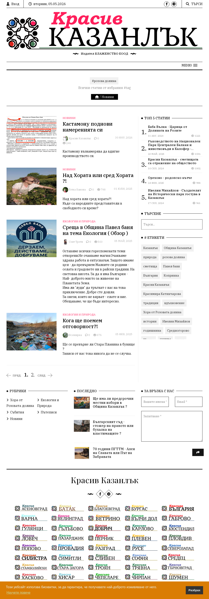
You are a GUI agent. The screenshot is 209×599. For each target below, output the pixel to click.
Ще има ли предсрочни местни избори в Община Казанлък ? (113, 402)
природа (150, 257)
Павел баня (171, 266)
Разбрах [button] (194, 590)
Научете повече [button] (18, 592)
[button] (189, 65)
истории (150, 321)
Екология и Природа (79, 221)
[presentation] (172, 454)
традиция (150, 303)
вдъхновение (174, 303)
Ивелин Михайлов (176, 321)
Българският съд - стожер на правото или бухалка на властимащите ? (113, 427)
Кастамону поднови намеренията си (87, 127)
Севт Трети (76, 242)
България (150, 275)
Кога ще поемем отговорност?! (82, 323)
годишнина (152, 330)
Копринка (171, 275)
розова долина (173, 257)
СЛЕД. (42, 375)
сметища (150, 266)
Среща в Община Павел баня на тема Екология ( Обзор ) (98, 230)
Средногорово (178, 330)
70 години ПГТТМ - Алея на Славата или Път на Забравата (114, 452)
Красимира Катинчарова (162, 294)
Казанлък (150, 248)
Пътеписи (47, 412)
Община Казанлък (178, 248)
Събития (15, 412)
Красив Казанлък (80, 138)
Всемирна (75, 335)
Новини (108, 97)
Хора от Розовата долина (162, 312)
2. (33, 374)
